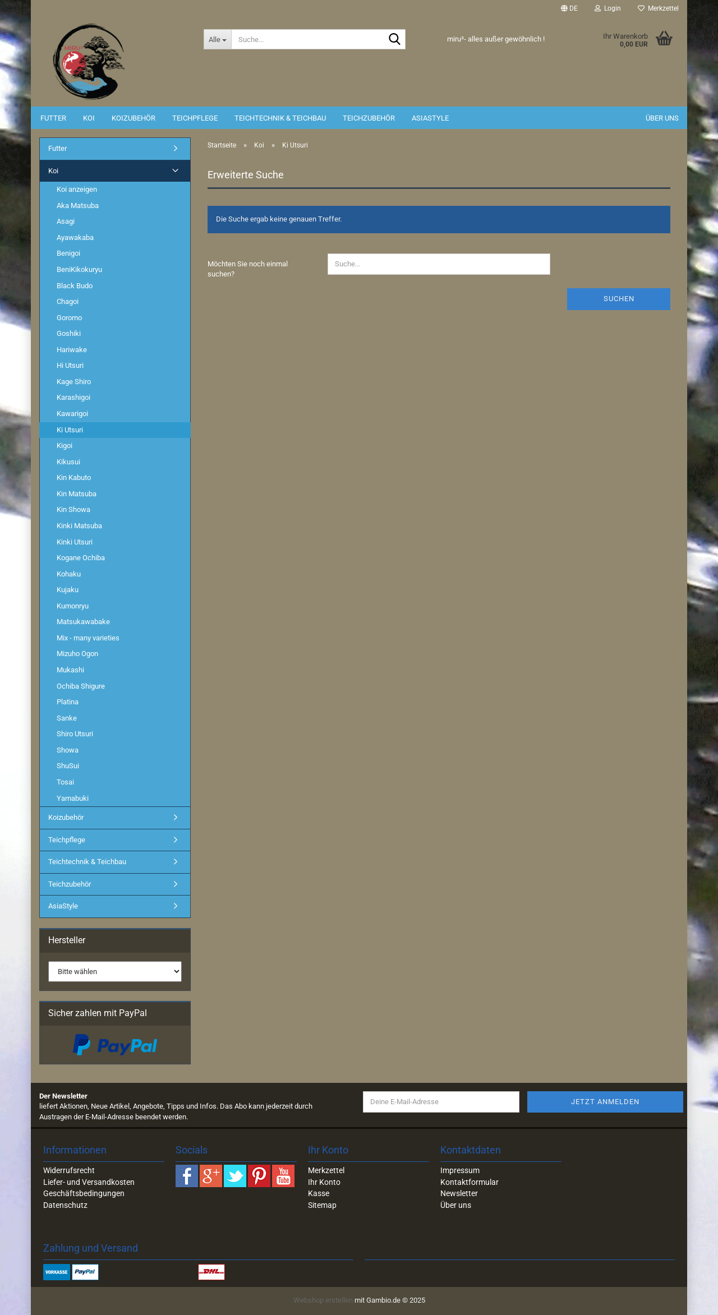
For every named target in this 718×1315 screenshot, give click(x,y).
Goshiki (69, 333)
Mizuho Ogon (77, 653)
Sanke (67, 718)
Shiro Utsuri (75, 734)
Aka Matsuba (78, 205)
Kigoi (64, 445)
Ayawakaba (75, 237)
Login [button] (608, 8)
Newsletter (459, 1193)
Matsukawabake (83, 621)
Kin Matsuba (76, 494)
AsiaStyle (430, 118)
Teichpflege (195, 118)
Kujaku (68, 589)
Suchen (619, 298)
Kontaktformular (469, 1182)
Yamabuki (73, 798)
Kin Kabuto (74, 477)
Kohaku (69, 574)
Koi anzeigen (77, 189)
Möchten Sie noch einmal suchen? (248, 269)
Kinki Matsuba (79, 526)
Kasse (318, 1193)
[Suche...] (217, 39)
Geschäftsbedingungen (84, 1193)
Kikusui (68, 462)
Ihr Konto (324, 1182)
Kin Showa (73, 509)
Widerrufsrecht (69, 1170)
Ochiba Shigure (81, 686)
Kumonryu (73, 606)
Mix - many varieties (88, 638)
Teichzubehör (369, 118)
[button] (569, 8)
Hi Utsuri (70, 365)
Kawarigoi (72, 413)
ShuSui (68, 766)
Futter (53, 118)
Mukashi (70, 670)
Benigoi (68, 253)
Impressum (460, 1170)
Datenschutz (65, 1205)
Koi (89, 118)
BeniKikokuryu (79, 269)
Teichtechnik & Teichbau (280, 118)
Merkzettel (658, 8)
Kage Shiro (74, 381)
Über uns (662, 118)
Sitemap (322, 1205)
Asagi (66, 221)
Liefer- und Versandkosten (89, 1182)
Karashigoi (73, 397)
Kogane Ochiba (81, 557)
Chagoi (68, 301)
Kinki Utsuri (75, 542)
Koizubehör (133, 118)
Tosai (65, 782)
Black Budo (75, 286)
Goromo (69, 317)
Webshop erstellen (323, 1300)
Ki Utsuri (70, 430)
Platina (68, 702)
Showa (68, 750)
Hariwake (72, 349)
